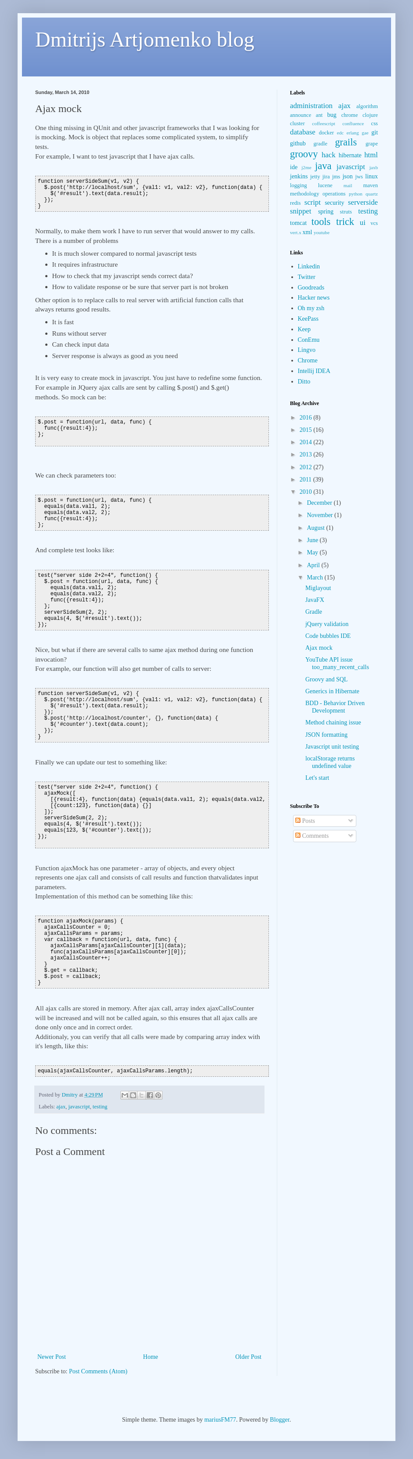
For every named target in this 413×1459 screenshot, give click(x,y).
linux (371, 176)
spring (325, 211)
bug (332, 115)
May (313, 552)
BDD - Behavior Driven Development (335, 707)
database (302, 132)
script (312, 202)
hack (329, 155)
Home (150, 1357)
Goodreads (311, 287)
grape (372, 144)
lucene (325, 185)
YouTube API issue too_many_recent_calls (337, 663)
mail (348, 185)
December (320, 503)
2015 (307, 430)
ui (363, 222)
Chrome (308, 360)
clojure (370, 115)
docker (326, 133)
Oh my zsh (311, 308)
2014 (307, 442)
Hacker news (314, 297)
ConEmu (309, 340)
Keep (304, 329)
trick (345, 221)
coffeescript (323, 123)
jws (359, 177)
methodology (304, 194)
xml (307, 232)
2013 (307, 454)
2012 (307, 467)
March (315, 577)
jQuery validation (326, 624)
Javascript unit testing (332, 746)
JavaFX (314, 600)
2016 (307, 417)
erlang (353, 132)
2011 (306, 479)
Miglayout (318, 588)
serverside (363, 202)
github (298, 143)
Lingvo (306, 350)
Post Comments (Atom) (98, 1371)
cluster (297, 123)
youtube (322, 232)
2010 (307, 492)
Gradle (313, 611)
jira (326, 177)
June (313, 540)
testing (100, 1107)
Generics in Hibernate (332, 691)
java (323, 165)
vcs (374, 223)
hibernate (350, 155)
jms (336, 177)
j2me (306, 167)
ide (293, 167)
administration (311, 105)
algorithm (367, 106)
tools (321, 221)
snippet (300, 211)
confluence (353, 123)
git (374, 132)
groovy (304, 153)
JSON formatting (326, 734)
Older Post (248, 1357)
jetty (315, 177)
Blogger (279, 1419)
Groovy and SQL (326, 679)
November (320, 515)
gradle (320, 144)
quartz (372, 193)
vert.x (295, 232)
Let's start (317, 778)
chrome (349, 115)
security (334, 202)
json (347, 176)
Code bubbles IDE (328, 636)
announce (300, 115)
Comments (312, 836)
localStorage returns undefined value (330, 762)
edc (340, 132)
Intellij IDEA (314, 371)
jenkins (299, 176)
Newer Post (51, 1357)
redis (295, 203)
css (374, 123)
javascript (79, 1107)
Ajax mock (319, 647)
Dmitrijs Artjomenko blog (144, 39)
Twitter (306, 277)
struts (346, 212)
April (314, 565)
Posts (305, 821)
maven (370, 185)
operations (333, 194)
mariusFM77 (220, 1419)
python (355, 193)
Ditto (304, 381)
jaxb (374, 167)
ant (319, 115)
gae (365, 132)
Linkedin (309, 266)
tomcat (298, 223)
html (371, 155)
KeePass (308, 318)
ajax (60, 1107)
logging (298, 185)
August (316, 528)
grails (346, 142)
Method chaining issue (333, 722)
